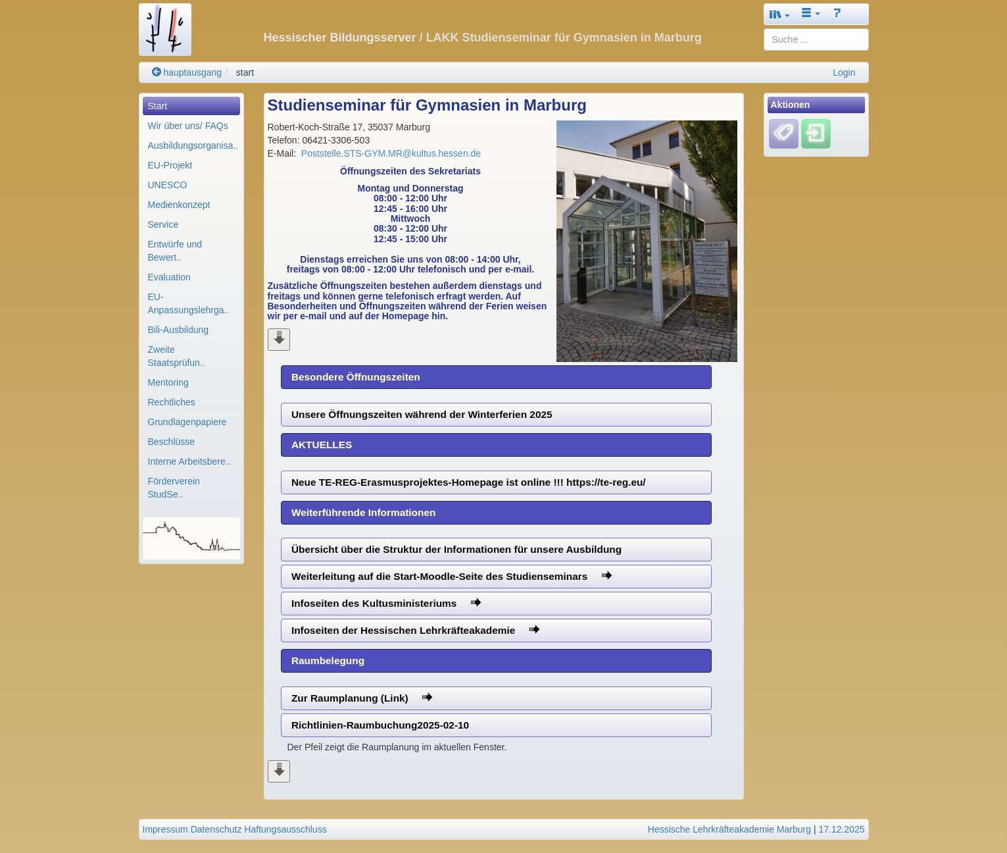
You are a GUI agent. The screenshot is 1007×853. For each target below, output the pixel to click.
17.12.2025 (841, 829)
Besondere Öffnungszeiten (355, 376)
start (245, 72)
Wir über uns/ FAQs (188, 125)
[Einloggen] (816, 133)
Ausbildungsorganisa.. (193, 145)
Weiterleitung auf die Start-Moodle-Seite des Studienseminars (451, 576)
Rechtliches (171, 402)
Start (158, 106)
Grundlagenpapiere (187, 422)
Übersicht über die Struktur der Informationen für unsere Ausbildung (456, 549)
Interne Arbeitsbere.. (189, 461)
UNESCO (167, 185)
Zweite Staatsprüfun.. (176, 356)
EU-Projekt (170, 165)
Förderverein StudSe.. (174, 488)
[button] (780, 14)
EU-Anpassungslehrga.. (189, 303)
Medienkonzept (179, 204)
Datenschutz (216, 829)
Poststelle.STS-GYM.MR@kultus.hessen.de (391, 153)
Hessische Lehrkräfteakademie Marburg (729, 829)
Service (163, 224)
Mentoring (168, 382)
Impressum (165, 829)
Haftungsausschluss (285, 829)
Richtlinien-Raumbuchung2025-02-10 (380, 725)
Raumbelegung (327, 660)
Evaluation (169, 277)
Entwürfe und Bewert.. (175, 251)
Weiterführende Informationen (363, 512)
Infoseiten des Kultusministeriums (386, 603)
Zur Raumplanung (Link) (361, 698)
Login (844, 72)
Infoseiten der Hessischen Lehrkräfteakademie (415, 630)
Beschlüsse (171, 441)
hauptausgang (187, 72)
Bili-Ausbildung (178, 329)
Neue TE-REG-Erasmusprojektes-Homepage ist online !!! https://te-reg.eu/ (468, 482)
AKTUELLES (321, 444)
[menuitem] (191, 106)
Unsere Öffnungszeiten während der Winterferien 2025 (422, 414)
